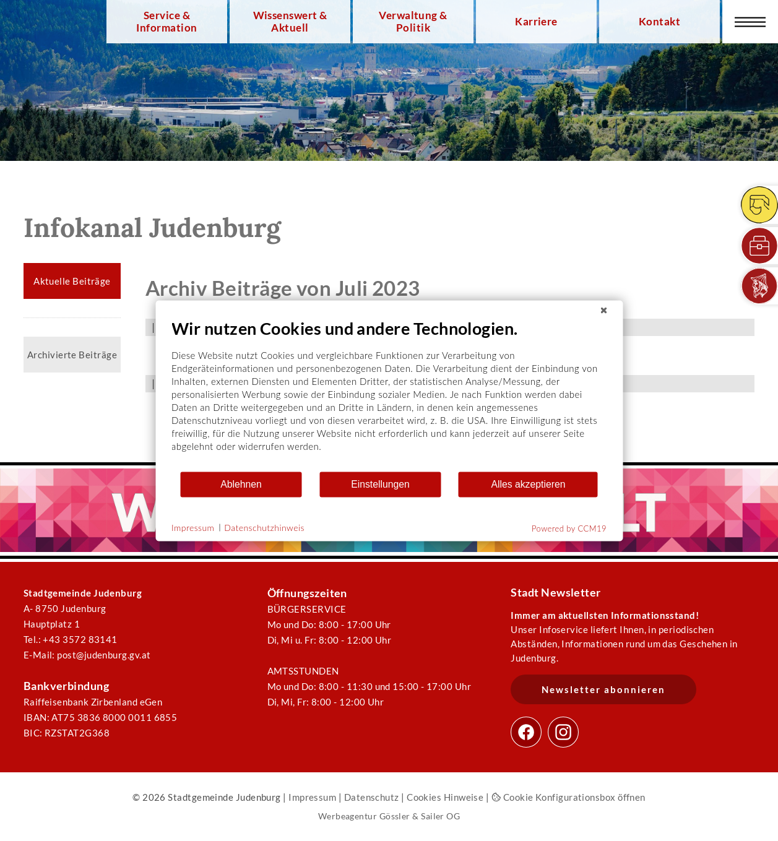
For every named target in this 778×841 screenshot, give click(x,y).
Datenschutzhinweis (264, 527)
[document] (389, 393)
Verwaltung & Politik (413, 21)
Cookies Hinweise (445, 797)
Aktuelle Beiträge (72, 281)
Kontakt (659, 21)
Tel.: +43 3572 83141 (71, 639)
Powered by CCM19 (569, 528)
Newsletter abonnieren (603, 689)
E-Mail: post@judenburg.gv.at (87, 654)
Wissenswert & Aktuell (290, 21)
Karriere (536, 21)
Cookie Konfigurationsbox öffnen (568, 797)
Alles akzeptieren (528, 484)
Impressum (312, 797)
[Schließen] (603, 310)
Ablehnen (241, 484)
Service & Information (166, 21)
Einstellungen (380, 484)
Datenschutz (371, 797)
